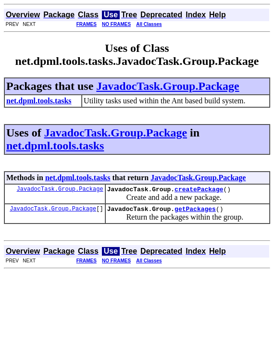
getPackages (195, 211)
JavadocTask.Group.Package (167, 86)
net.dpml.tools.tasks (55, 145)
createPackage (198, 190)
